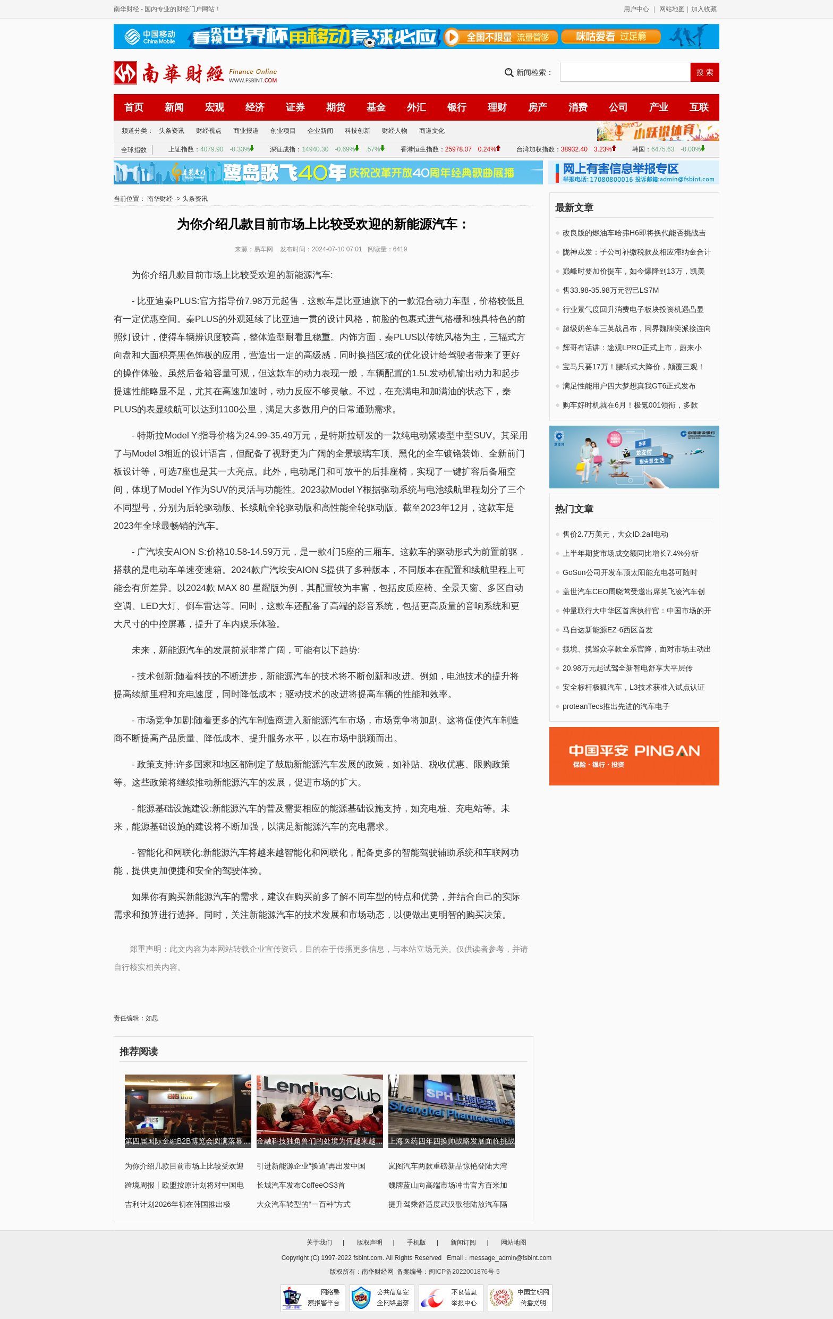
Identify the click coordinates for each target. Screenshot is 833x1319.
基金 (376, 107)
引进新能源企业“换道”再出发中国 (311, 1166)
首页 (133, 107)
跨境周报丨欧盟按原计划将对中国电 (184, 1185)
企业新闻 (320, 130)
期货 (335, 107)
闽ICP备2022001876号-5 (464, 1271)
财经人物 (394, 130)
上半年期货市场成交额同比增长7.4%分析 (631, 553)
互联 (699, 107)
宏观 (214, 107)
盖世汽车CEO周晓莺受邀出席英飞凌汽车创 (634, 591)
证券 (295, 107)
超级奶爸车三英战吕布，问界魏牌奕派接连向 (637, 328)
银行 (456, 107)
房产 (537, 107)
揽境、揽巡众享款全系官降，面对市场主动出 (637, 649)
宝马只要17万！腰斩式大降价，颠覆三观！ (634, 366)
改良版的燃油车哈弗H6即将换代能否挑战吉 (634, 233)
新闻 (174, 107)
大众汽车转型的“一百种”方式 (304, 1204)
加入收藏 (704, 9)
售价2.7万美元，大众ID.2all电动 (615, 534)
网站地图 (672, 9)
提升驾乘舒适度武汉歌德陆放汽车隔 (447, 1204)
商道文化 (432, 130)
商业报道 (246, 130)
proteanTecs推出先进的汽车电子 (616, 706)
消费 (578, 107)
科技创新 (357, 130)
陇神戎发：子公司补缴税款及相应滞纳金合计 (637, 252)
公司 (618, 107)
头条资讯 (171, 130)
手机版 (416, 1242)
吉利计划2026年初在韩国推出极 (178, 1204)
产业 (658, 107)
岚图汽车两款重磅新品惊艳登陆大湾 (447, 1166)
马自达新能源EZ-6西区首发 (608, 629)
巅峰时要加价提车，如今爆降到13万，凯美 (634, 271)
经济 (255, 107)
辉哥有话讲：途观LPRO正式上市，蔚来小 (632, 347)
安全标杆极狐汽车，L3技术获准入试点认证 (634, 687)
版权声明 (369, 1242)
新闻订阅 (463, 1242)
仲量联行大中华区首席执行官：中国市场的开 (637, 610)
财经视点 (209, 130)
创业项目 (283, 130)
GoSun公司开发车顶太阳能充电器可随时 (630, 572)
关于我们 (319, 1242)
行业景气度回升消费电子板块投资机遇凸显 (633, 309)
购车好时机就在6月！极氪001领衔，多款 (630, 405)
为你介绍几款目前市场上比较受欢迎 (184, 1166)
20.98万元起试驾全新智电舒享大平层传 (628, 668)
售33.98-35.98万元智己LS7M (611, 290)
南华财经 (126, 9)
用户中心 (636, 9)
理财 (497, 107)
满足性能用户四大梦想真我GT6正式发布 (629, 386)
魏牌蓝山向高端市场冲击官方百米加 (447, 1185)
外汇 (416, 107)
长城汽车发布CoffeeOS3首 (301, 1185)
